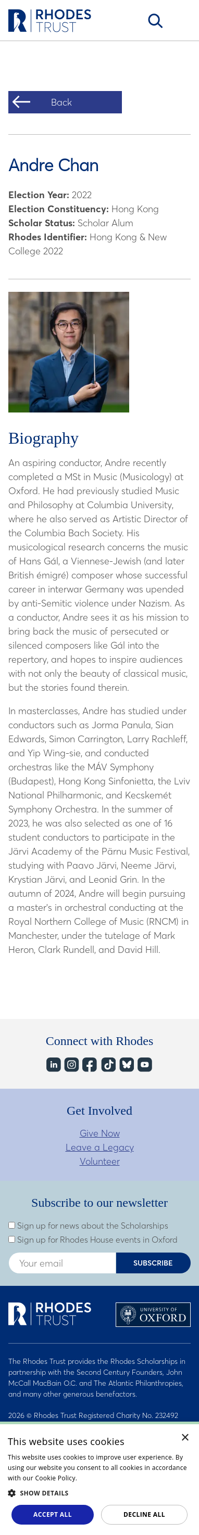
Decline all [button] (144, 1514)
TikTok (108, 1064)
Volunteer (100, 1161)
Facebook (89, 1064)
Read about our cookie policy (123, 1478)
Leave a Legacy (100, 1147)
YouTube (144, 1064)
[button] (99, 1493)
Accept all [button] (52, 1514)
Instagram (71, 1064)
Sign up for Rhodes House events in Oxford (93, 1239)
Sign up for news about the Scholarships (88, 1225)
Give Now (100, 1133)
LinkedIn (53, 1064)
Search (155, 20)
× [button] (185, 1437)
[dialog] (99, 1478)
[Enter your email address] (62, 1263)
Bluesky (126, 1064)
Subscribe (153, 1263)
